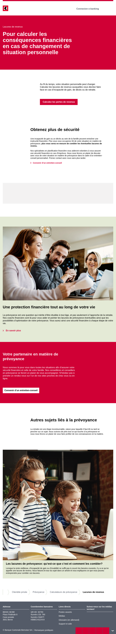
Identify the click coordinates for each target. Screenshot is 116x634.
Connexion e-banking (89, 9)
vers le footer (112, 630)
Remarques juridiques (43, 630)
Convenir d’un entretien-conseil (47, 163)
